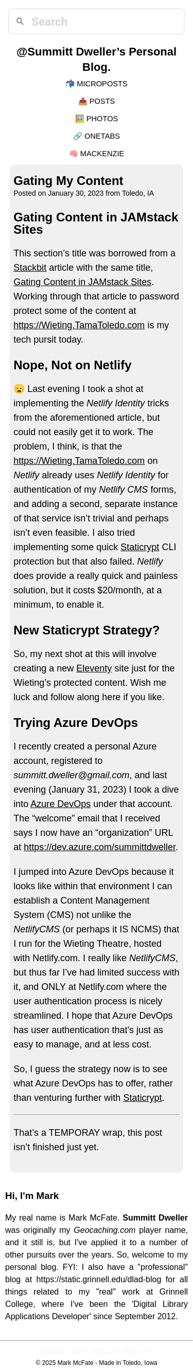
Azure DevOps (60, 804)
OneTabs (102, 136)
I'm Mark (39, 1195)
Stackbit (29, 268)
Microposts (102, 84)
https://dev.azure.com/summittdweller (100, 847)
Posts (102, 101)
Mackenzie (102, 153)
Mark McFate (76, 1362)
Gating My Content (68, 181)
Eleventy (94, 668)
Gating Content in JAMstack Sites (82, 282)
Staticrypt (139, 547)
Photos (102, 119)
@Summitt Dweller (66, 51)
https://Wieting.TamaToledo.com (79, 325)
